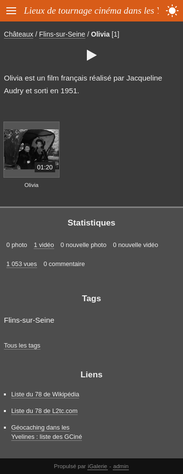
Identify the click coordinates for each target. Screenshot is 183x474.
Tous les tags (22, 345)
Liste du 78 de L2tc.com (44, 410)
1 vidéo (44, 244)
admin (120, 466)
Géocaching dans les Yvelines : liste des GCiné (46, 432)
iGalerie (97, 466)
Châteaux (18, 34)
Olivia (100, 34)
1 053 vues (21, 264)
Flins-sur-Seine (62, 34)
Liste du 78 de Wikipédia (45, 394)
